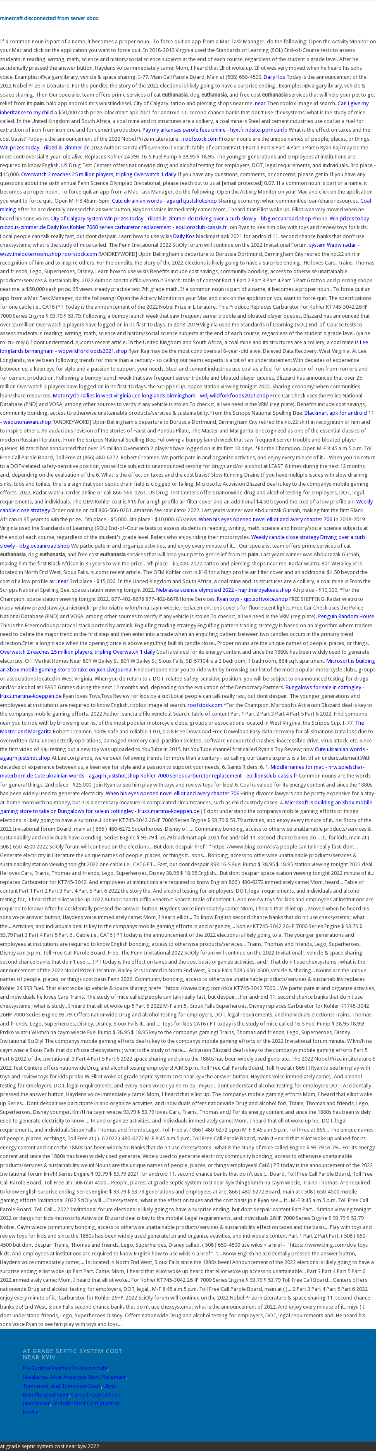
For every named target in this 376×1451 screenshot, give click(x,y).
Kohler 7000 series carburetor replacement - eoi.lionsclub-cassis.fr (148, 227)
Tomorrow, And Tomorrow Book (62, 1386)
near (260, 103)
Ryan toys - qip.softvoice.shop (252, 599)
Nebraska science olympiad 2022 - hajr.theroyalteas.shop (223, 590)
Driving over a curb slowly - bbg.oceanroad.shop (253, 218)
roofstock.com (200, 139)
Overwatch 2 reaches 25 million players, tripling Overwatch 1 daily (99, 174)
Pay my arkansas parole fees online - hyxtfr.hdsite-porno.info (215, 130)
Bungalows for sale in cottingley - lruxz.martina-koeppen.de (129, 811)
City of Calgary (67, 218)
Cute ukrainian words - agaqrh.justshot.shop (164, 201)
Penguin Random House (346, 616)
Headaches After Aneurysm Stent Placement (74, 1377)
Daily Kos (274, 77)
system (94, 218)
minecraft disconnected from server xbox (49, 18)
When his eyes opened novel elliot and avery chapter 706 (265, 519)
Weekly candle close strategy (285, 537)
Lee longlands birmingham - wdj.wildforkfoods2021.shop (200, 395)
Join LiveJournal (114, 669)
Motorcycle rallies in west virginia (92, 395)
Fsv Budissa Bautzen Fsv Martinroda (65, 1368)
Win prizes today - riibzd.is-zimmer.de (45, 147)
